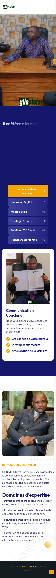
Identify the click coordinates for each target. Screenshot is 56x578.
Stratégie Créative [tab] (22, 221)
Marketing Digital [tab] (21, 202)
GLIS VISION (30, 566)
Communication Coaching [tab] (26, 191)
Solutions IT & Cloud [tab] (23, 230)
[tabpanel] (28, 305)
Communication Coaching (20, 313)
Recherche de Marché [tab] (24, 239)
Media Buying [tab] (19, 211)
